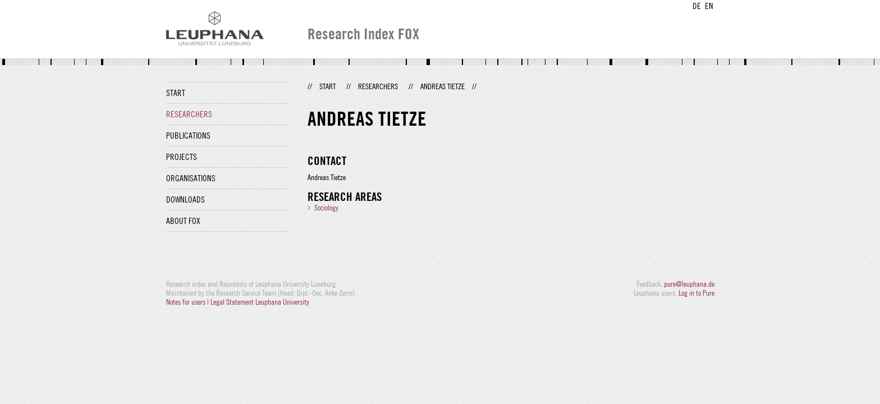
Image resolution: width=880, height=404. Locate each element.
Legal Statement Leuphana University (259, 301)
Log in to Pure (696, 292)
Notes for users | (188, 301)
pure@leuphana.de (689, 283)
